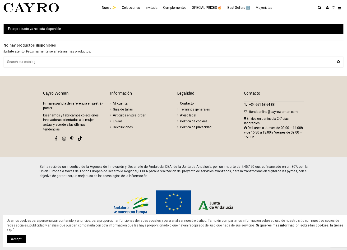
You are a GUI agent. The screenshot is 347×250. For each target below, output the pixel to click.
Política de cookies (194, 121)
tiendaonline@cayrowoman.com (273, 112)
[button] (264, 7)
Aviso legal (188, 115)
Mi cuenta (120, 103)
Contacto (187, 103)
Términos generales (195, 109)
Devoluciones (123, 127)
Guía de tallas (123, 109)
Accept (16, 239)
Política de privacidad (196, 127)
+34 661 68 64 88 (262, 104)
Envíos (118, 121)
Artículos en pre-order (129, 115)
